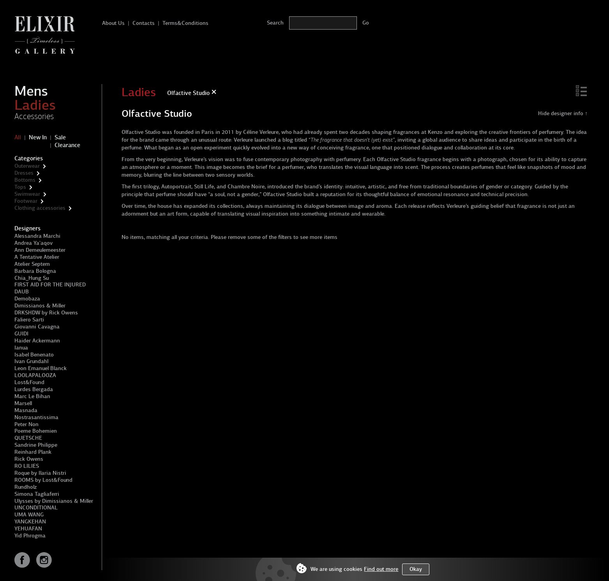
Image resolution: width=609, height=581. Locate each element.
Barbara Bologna (35, 271)
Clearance (67, 145)
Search (275, 22)
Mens (31, 91)
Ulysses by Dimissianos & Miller (53, 501)
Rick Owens (28, 459)
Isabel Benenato (34, 354)
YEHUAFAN (28, 528)
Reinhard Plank (32, 452)
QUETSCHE (28, 438)
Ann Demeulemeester (39, 250)
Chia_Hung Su (31, 278)
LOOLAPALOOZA (35, 375)
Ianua (21, 347)
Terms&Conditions (185, 23)
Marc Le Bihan (32, 396)
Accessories (34, 116)
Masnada (25, 410)
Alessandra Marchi (37, 236)
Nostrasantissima (36, 417)
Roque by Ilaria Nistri (40, 473)
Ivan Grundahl (31, 361)
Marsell (23, 403)
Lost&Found (29, 382)
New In (38, 137)
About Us (113, 23)
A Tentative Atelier (36, 257)
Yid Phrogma (30, 535)
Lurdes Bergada (33, 389)
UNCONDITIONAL (36, 507)
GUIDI (21, 333)
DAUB (21, 291)
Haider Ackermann (37, 340)
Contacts (143, 23)
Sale (60, 137)
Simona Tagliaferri (36, 494)
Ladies (35, 105)
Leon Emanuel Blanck (40, 368)
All (17, 137)
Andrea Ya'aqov (33, 243)
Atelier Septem (32, 264)
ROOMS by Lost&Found (43, 480)
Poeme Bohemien (35, 431)
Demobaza (27, 298)
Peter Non (26, 424)
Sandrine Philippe (35, 445)
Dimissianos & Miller (39, 305)
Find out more (381, 569)
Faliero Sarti (29, 319)
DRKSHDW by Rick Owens (46, 312)
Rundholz (25, 487)
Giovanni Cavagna (37, 326)
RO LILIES (26, 466)
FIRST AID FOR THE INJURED (50, 284)
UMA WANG (29, 514)
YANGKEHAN (30, 521)
